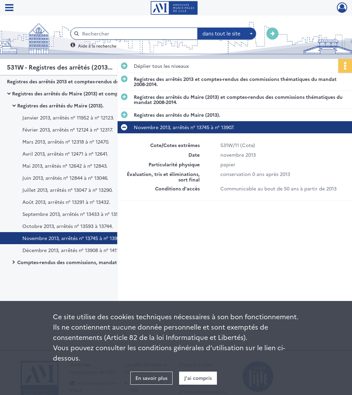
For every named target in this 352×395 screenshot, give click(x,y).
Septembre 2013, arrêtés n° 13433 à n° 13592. (73, 213)
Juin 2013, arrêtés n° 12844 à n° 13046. (65, 177)
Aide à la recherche (97, 46)
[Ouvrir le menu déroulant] (9, 8)
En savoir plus (151, 377)
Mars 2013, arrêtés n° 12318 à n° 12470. (65, 141)
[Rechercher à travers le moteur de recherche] (137, 33)
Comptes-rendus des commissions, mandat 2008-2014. (79, 262)
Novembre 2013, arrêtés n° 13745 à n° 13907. (72, 238)
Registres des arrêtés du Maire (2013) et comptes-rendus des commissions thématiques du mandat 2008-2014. (81, 93)
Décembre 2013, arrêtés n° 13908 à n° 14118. (72, 250)
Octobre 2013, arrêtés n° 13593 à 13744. (67, 225)
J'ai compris (198, 377)
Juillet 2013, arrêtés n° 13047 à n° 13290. (67, 189)
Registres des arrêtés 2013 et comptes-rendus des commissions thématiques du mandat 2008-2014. (75, 81)
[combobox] (227, 34)
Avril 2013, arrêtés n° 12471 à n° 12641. (65, 153)
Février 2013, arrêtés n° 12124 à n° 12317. (67, 129)
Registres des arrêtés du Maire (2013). (60, 105)
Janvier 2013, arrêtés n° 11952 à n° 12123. (68, 117)
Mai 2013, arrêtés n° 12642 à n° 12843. (65, 165)
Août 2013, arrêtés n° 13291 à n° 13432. (66, 201)
